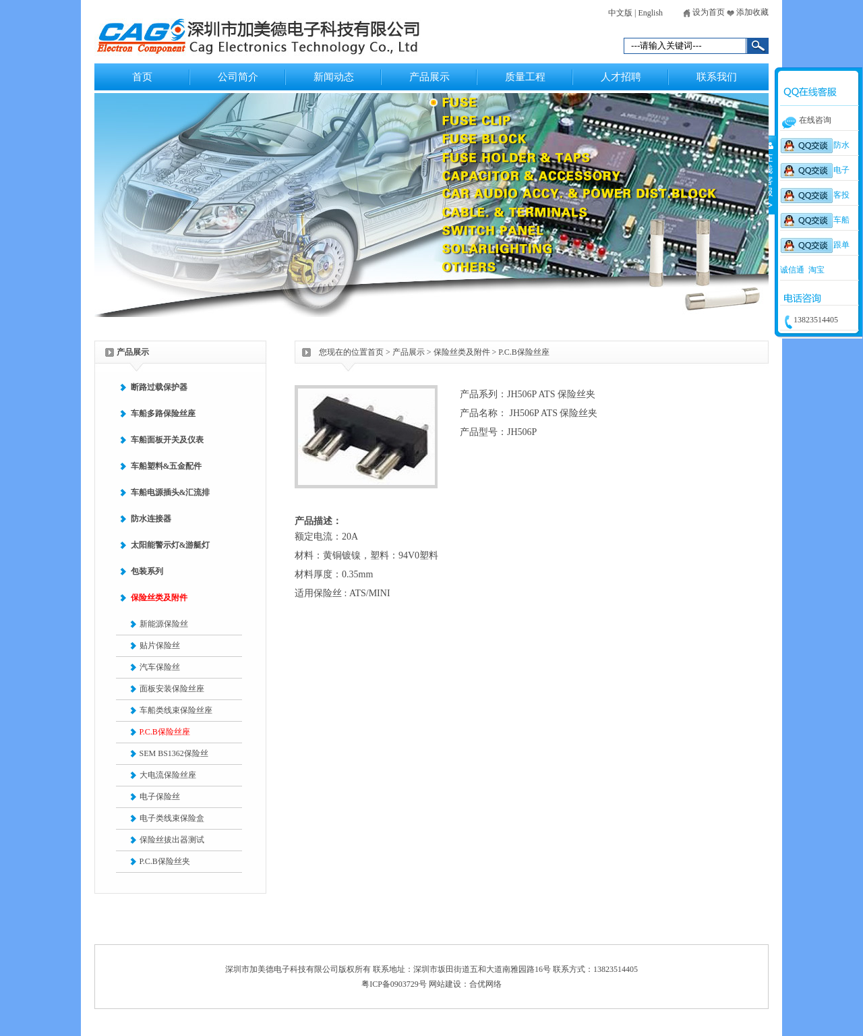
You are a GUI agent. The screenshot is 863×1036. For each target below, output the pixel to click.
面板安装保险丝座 (172, 688)
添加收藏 (748, 12)
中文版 (620, 13)
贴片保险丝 (160, 645)
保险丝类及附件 (159, 597)
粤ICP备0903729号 (394, 984)
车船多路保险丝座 (163, 413)
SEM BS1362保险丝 (174, 753)
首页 (142, 76)
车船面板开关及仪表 (167, 439)
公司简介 (238, 76)
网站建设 (445, 984)
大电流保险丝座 (168, 775)
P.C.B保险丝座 (165, 732)
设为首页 (704, 12)
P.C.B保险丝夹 (165, 861)
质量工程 (525, 76)
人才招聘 (621, 76)
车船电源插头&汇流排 (170, 492)
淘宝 (816, 270)
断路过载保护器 (159, 387)
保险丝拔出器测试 (172, 839)
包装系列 (147, 571)
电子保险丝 (160, 796)
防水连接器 (151, 518)
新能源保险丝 (164, 624)
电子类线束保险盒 (172, 818)
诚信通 (792, 270)
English (650, 13)
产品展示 (429, 76)
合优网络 (485, 984)
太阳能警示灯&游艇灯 (170, 545)
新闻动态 (334, 76)
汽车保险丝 (160, 667)
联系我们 (716, 76)
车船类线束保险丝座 (176, 710)
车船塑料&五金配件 (166, 466)
